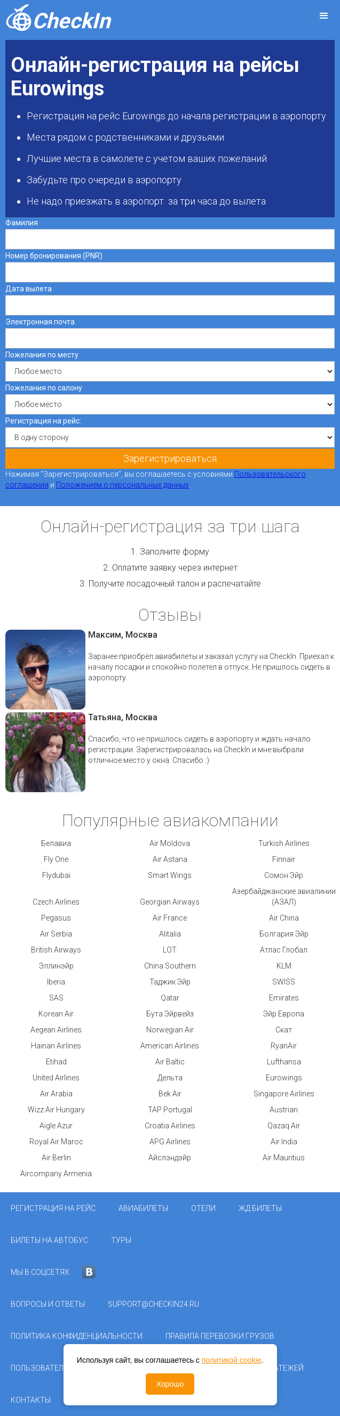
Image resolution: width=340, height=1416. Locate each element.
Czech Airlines (56, 902)
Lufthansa (284, 1061)
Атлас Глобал (283, 950)
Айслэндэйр (169, 1157)
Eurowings (284, 1077)
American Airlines (169, 1045)
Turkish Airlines (284, 843)
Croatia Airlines (170, 1125)
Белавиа (56, 843)
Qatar (170, 998)
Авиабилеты (143, 1208)
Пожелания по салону (43, 388)
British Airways (56, 950)
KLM (283, 966)
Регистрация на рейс (53, 1208)
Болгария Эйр (284, 934)
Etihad (56, 1061)
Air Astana (170, 859)
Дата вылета (28, 288)
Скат (283, 1030)
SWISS (283, 982)
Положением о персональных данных (122, 485)
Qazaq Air (283, 1125)
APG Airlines (170, 1141)
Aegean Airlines (56, 1030)
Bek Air (170, 1093)
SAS (56, 998)
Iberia (56, 982)
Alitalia (170, 934)
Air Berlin (56, 1157)
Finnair (283, 859)
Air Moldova (169, 843)
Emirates (284, 998)
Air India (284, 1141)
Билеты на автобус (49, 1240)
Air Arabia (56, 1093)
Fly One (56, 859)
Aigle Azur (56, 1125)
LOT (170, 950)
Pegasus (56, 918)
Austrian (284, 1109)
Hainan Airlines (56, 1045)
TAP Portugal (170, 1109)
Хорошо (170, 1384)
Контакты (31, 1400)
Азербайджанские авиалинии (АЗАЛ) (284, 896)
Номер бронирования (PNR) (53, 255)
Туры (121, 1240)
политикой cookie (232, 1360)
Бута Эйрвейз (170, 1014)
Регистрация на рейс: (43, 421)
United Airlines (56, 1077)
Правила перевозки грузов (219, 1336)
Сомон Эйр (283, 875)
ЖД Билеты (260, 1208)
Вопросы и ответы (48, 1304)
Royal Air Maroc (56, 1141)
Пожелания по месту (41, 355)
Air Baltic (170, 1061)
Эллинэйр (56, 966)
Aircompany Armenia (56, 1173)
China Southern (170, 966)
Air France (170, 918)
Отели (203, 1208)
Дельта (170, 1077)
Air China (284, 918)
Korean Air (56, 1014)
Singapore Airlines (284, 1093)
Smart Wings (170, 875)
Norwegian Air (170, 1030)
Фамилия (21, 222)
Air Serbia (56, 934)
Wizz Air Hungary (56, 1109)
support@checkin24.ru (153, 1304)
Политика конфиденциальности (77, 1336)
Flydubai (56, 875)
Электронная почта (40, 322)
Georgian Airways (170, 902)
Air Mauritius (284, 1157)
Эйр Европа (283, 1014)
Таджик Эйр (170, 982)
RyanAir (284, 1045)
